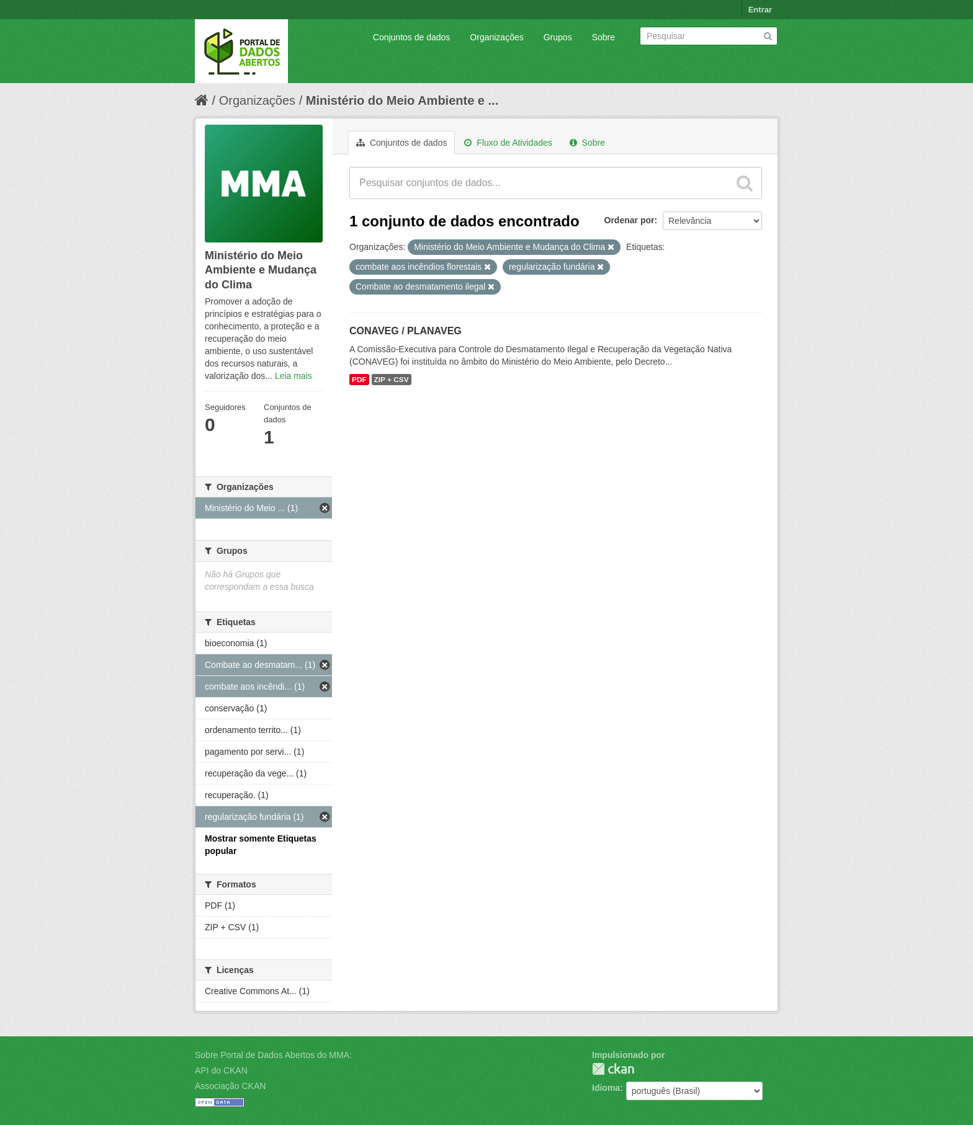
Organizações (496, 37)
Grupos (558, 37)
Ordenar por (629, 220)
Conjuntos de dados (412, 37)
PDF (359, 379)
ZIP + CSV (391, 379)
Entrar (760, 9)
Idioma (606, 1088)
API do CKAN (221, 1070)
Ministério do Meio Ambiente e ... (402, 100)
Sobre (603, 37)
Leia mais (293, 376)
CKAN (613, 1068)
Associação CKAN (230, 1086)
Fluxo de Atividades (508, 143)
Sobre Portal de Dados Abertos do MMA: (273, 1055)
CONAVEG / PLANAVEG (405, 331)
